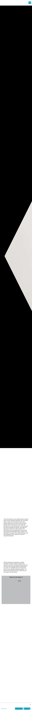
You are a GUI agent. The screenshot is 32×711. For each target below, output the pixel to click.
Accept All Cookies (19, 708)
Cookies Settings (4, 708)
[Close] (30, 704)
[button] (29, 2)
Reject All (27, 708)
